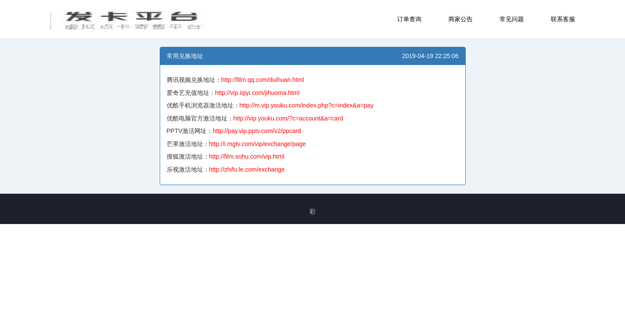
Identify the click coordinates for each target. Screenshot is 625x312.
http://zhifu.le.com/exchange (247, 169)
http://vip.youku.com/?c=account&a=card (288, 118)
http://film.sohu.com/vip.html (247, 156)
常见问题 (512, 19)
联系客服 (563, 19)
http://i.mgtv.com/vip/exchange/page (257, 143)
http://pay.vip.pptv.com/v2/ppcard (257, 130)
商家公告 (460, 19)
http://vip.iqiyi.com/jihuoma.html (257, 92)
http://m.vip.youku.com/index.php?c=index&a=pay (307, 105)
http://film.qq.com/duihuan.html (262, 79)
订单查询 (409, 19)
